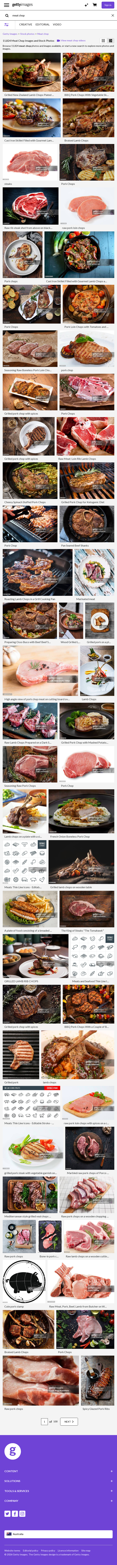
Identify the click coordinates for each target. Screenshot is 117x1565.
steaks (8, 183)
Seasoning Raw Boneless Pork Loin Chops (28, 370)
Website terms (12, 1550)
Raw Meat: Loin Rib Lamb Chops (77, 458)
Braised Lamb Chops (76, 140)
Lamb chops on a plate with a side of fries (28, 836)
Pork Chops (68, 183)
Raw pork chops (13, 1256)
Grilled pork (11, 1082)
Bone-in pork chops (51, 1256)
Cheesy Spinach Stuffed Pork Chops (25, 502)
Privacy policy (48, 1550)
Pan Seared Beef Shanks (75, 545)
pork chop (67, 370)
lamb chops (49, 1082)
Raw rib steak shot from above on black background (34, 227)
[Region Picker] (58, 1534)
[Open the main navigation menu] (6, 5)
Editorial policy (30, 1550)
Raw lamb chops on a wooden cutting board (91, 1256)
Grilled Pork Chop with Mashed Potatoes (85, 742)
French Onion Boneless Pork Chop (70, 836)
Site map (85, 1550)
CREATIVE (25, 24)
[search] (8, 15)
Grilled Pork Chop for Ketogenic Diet (82, 502)
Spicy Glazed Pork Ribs (96, 1408)
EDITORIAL (43, 24)
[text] (61, 15)
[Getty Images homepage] (22, 5)
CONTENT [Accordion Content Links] (58, 1471)
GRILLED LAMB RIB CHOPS (21, 981)
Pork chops (11, 281)
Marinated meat (85, 599)
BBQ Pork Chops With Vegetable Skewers (89, 94)
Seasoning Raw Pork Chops (20, 785)
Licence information (68, 1550)
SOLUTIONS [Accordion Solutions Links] (58, 1480)
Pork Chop (10, 545)
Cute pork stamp (14, 1306)
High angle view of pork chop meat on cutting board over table (40, 699)
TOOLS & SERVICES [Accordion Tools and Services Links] (58, 1490)
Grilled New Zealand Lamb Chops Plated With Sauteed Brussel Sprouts (45, 94)
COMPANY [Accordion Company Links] (58, 1500)
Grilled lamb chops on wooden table (71, 887)
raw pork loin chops (73, 227)
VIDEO (57, 24)
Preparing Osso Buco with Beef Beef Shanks (29, 642)
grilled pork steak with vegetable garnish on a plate (33, 1173)
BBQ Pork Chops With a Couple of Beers (88, 1026)
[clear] (114, 15)
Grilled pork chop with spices (21, 413)
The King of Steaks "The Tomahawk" (82, 930)
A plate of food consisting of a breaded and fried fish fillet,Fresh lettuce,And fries (50, 930)
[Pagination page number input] (44, 1421)
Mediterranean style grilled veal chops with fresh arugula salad (40, 1216)
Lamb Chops (89, 699)
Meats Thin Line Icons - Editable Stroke (27, 887)
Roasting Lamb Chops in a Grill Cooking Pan (29, 599)
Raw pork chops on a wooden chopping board (87, 1216)
